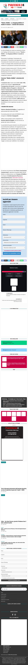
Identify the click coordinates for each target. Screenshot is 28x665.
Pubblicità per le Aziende (5, 599)
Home (2, 592)
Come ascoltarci (3, 596)
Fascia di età (5, 240)
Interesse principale (7, 245)
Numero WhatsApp (7, 230)
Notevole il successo (17, 177)
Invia (13, 343)
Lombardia (18, 273)
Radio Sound (9, 349)
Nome (4, 214)
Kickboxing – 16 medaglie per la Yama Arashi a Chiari (14, 399)
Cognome (5, 219)
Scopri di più (5, 652)
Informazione (3, 597)
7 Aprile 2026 (4, 491)
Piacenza (9, 273)
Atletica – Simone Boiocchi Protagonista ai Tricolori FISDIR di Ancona (13, 404)
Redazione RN (11, 27)
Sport (14, 369)
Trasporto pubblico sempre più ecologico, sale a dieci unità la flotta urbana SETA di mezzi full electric (13, 543)
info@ (7, 651)
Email (4, 224)
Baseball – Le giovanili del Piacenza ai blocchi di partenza (12, 403)
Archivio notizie (3, 594)
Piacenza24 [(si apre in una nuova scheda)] (14, 349)
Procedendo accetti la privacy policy (12, 250)
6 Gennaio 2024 (4, 27)
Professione (5, 235)
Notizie (6, 18)
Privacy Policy (23, 662)
